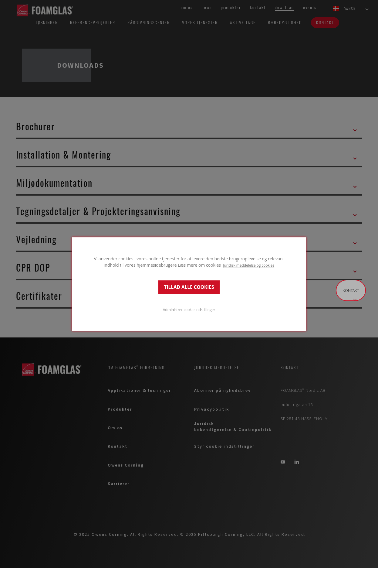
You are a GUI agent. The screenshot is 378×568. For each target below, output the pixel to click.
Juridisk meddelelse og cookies (248, 265)
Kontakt (351, 290)
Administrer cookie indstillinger (189, 309)
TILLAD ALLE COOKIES (189, 287)
